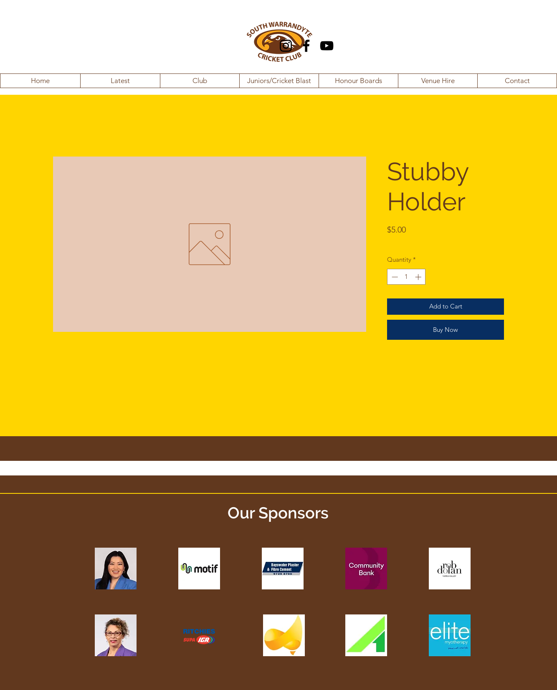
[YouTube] (327, 46)
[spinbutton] (406, 277)
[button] (120, 81)
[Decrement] (394, 277)
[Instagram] (286, 46)
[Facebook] (306, 46)
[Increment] (419, 277)
